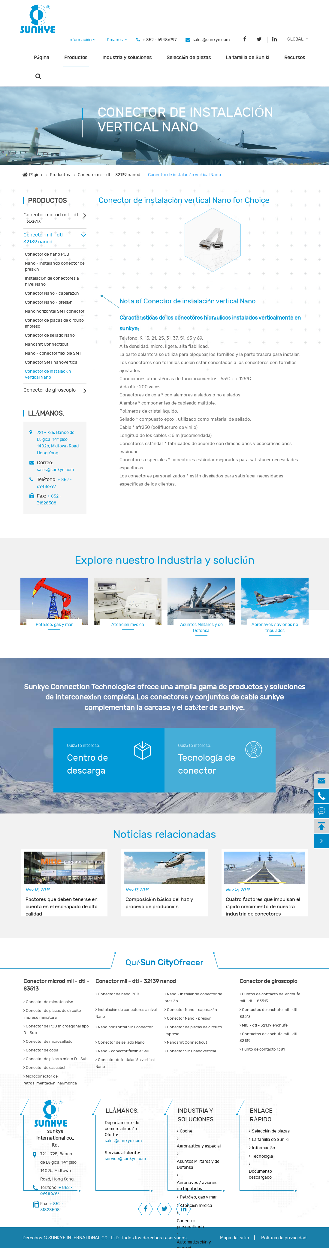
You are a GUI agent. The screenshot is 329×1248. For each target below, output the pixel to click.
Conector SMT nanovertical (51, 362)
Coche (186, 1131)
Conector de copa (40, 1050)
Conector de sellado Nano (50, 335)
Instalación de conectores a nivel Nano (52, 281)
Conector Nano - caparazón (52, 293)
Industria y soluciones (127, 57)
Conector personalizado (190, 1223)
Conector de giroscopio (49, 390)
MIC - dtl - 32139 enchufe (264, 1025)
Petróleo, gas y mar (54, 624)
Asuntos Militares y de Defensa (201, 627)
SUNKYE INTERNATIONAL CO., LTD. (84, 1237)
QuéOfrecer (164, 963)
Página (41, 57)
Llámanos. (115, 39)
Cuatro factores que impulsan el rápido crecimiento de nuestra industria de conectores (263, 903)
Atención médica (127, 624)
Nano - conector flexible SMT (53, 353)
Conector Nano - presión (49, 302)
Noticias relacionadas (164, 834)
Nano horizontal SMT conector (54, 311)
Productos (75, 57)
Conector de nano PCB (47, 254)
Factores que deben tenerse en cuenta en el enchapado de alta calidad (62, 903)
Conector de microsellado (48, 1041)
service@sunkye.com (125, 1158)
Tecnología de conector (206, 764)
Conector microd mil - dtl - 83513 (51, 218)
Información (81, 39)
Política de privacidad (283, 1237)
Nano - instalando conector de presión (55, 266)
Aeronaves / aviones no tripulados (275, 627)
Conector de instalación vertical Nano (184, 174)
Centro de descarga (87, 764)
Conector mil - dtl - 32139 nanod (109, 174)
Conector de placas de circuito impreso (54, 323)
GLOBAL (295, 39)
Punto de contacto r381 (262, 1049)
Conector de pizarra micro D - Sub (55, 1059)
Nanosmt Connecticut (46, 344)
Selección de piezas (189, 57)
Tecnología (262, 1156)
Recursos (294, 57)
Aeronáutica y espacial (199, 1146)
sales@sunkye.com (211, 39)
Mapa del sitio (234, 1237)
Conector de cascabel (44, 1067)
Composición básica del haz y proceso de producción (159, 903)
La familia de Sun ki (247, 57)
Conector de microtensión (48, 1002)
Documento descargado (260, 1174)
